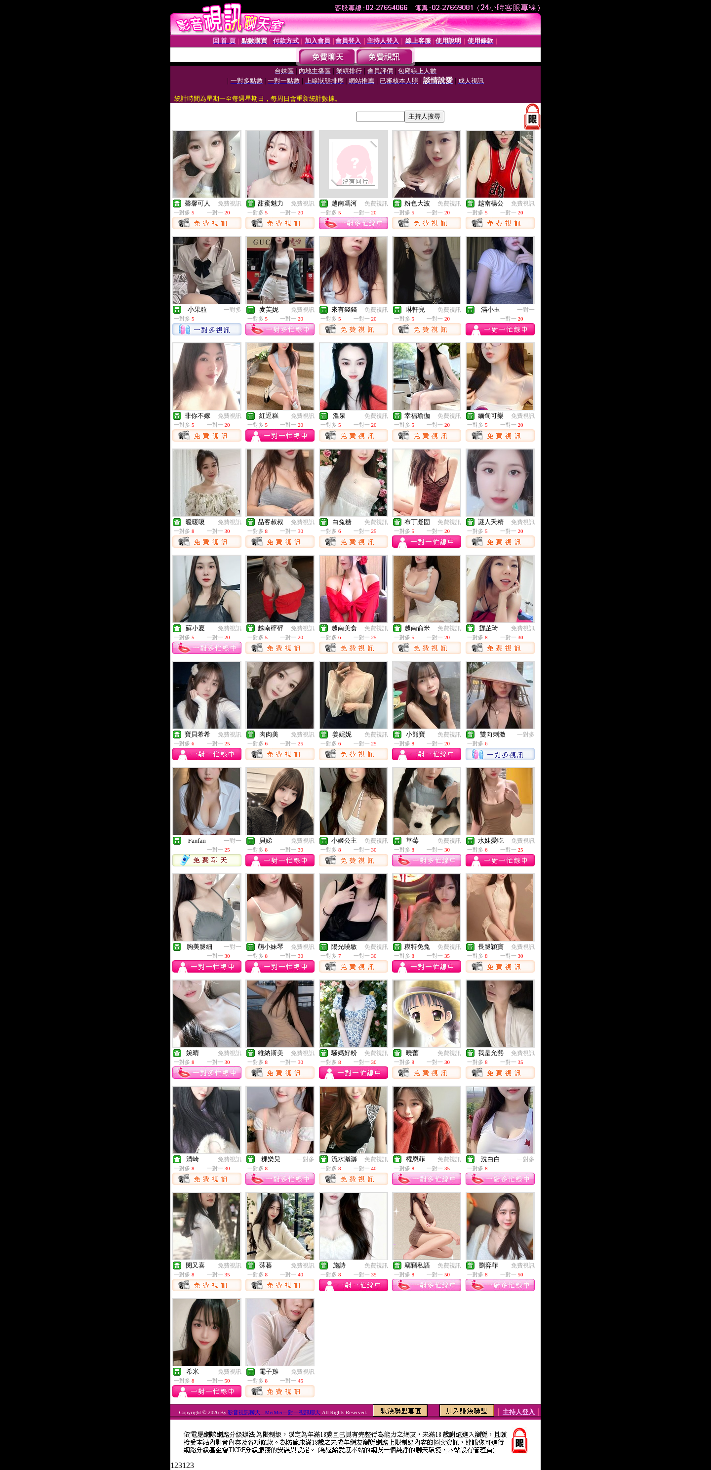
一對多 (232, 309)
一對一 (526, 309)
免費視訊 (229, 203)
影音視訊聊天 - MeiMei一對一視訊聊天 (274, 1412)
